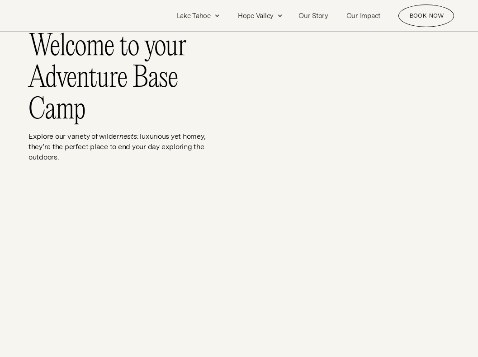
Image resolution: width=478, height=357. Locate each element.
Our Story (313, 16)
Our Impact (363, 16)
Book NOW (426, 15)
